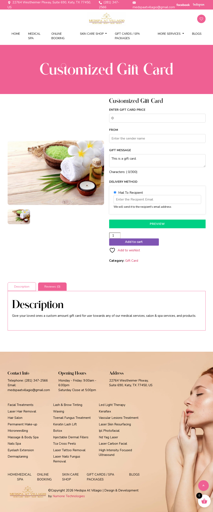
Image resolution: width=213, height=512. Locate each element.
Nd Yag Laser (108, 437)
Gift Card (131, 261)
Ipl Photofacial (109, 431)
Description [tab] (21, 287)
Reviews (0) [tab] (52, 287)
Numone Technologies (69, 496)
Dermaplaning (18, 456)
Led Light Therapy (112, 405)
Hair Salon (15, 418)
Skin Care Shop (92, 34)
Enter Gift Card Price (127, 110)
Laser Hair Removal (22, 411)
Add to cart (134, 242)
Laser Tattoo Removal (69, 450)
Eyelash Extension (21, 450)
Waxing (58, 411)
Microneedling (18, 431)
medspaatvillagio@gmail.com (154, 5)
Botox (57, 431)
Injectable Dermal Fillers (70, 437)
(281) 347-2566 (109, 4)
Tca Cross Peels (64, 443)
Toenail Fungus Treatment (72, 418)
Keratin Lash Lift (65, 424)
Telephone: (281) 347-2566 (28, 380)
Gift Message (120, 150)
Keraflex (105, 411)
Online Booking (58, 36)
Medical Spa (34, 36)
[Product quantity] (115, 235)
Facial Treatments (20, 405)
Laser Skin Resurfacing (115, 424)
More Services (169, 34)
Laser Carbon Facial (113, 443)
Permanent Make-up (22, 424)
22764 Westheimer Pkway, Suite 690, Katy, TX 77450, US (49, 4)
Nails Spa (14, 443)
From (113, 130)
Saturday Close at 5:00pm (77, 390)
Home (16, 34)
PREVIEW (157, 224)
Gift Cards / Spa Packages (127, 36)
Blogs (197, 34)
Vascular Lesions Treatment (119, 418)
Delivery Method (123, 182)
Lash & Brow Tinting (67, 405)
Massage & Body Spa (23, 437)
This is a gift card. (157, 160)
